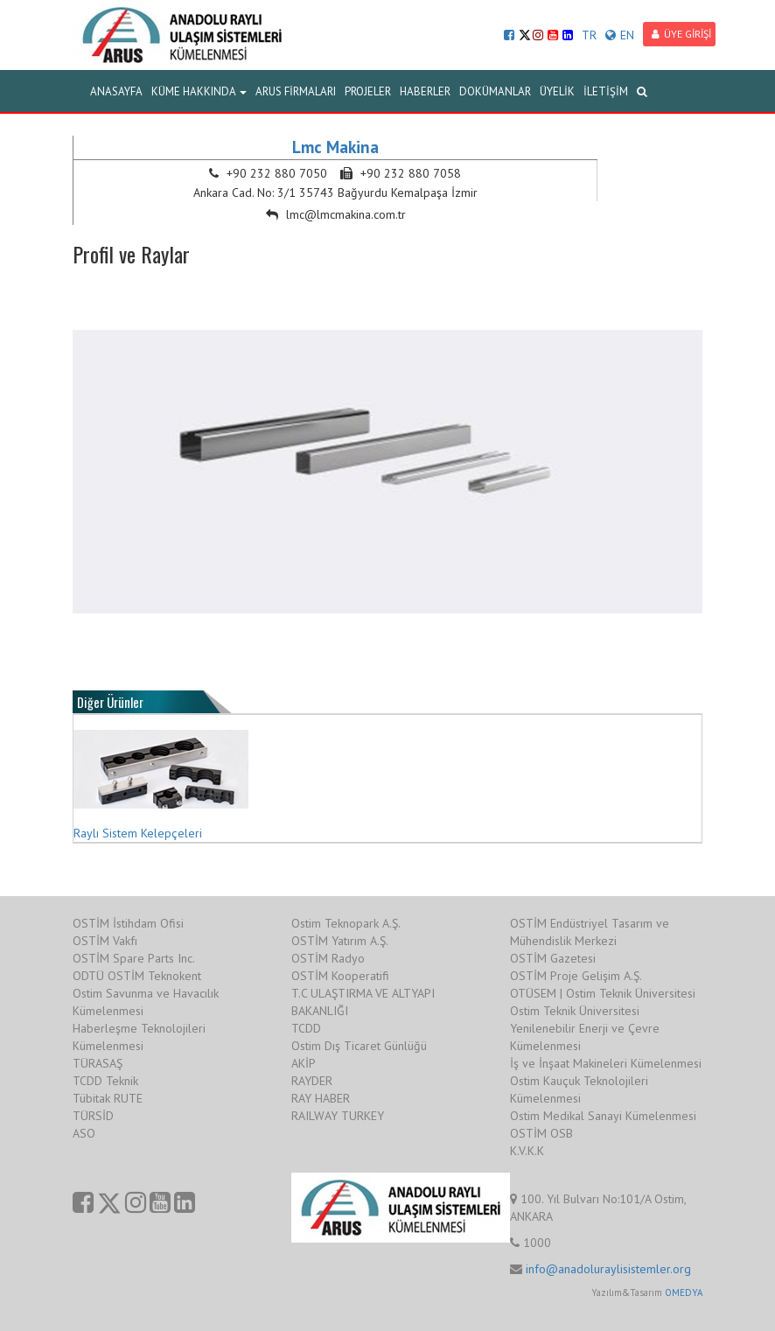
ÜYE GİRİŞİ (681, 33)
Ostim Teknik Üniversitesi (574, 1011)
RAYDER (311, 1081)
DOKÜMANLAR (495, 91)
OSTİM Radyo (328, 958)
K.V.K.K (527, 1151)
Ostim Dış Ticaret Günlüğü (359, 1046)
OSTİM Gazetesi (553, 958)
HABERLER (425, 91)
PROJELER (368, 91)
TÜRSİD (93, 1116)
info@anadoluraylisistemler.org (608, 1269)
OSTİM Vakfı (105, 941)
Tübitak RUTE (108, 1098)
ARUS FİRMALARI (295, 91)
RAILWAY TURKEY (337, 1116)
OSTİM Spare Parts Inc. (134, 958)
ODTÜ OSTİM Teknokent (137, 976)
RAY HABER (320, 1098)
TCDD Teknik (105, 1081)
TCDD (306, 1028)
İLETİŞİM (605, 91)
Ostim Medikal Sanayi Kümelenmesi (603, 1116)
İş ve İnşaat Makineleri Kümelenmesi (606, 1063)
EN (619, 35)
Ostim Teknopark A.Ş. (346, 923)
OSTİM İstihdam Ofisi (128, 923)
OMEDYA (683, 1292)
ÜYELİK (557, 91)
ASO (84, 1133)
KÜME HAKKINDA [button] (199, 91)
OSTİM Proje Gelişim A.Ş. (576, 976)
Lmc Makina (335, 147)
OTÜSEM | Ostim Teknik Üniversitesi (602, 993)
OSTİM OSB (541, 1133)
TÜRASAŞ (97, 1063)
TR (589, 35)
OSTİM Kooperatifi (340, 976)
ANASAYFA (116, 91)
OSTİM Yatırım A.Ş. (339, 941)
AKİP (303, 1063)
